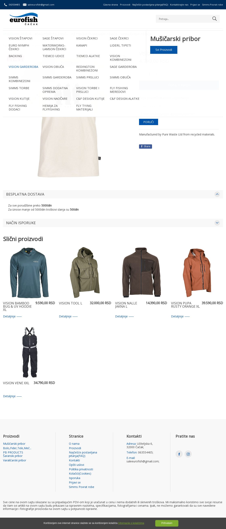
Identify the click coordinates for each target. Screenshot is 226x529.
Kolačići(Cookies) (80, 473)
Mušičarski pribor (17, 34)
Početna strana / (12, 45)
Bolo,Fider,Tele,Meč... (52, 34)
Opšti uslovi (76, 465)
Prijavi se (195, 4)
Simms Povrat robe (212, 4)
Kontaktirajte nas (179, 4)
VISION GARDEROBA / (57, 45)
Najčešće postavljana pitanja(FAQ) (150, 4)
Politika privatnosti (81, 469)
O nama (74, 444)
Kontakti (74, 460)
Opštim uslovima (162, 113)
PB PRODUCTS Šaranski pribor (95, 34)
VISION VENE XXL (16, 383)
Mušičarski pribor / (33, 45)
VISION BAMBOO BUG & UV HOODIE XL (17, 307)
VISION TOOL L (70, 303)
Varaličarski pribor (137, 34)
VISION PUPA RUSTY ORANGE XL (185, 305)
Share (145, 146)
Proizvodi (125, 4)
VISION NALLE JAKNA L (126, 305)
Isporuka (74, 478)
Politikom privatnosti (180, 113)
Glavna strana (110, 4)
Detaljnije (12, 316)
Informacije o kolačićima (131, 523)
